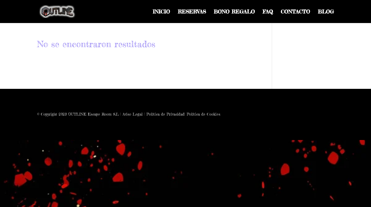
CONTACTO (295, 12)
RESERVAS (192, 12)
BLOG (326, 12)
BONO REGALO (234, 12)
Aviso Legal (133, 114)
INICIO (161, 12)
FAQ (268, 12)
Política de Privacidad (165, 114)
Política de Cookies (203, 114)
